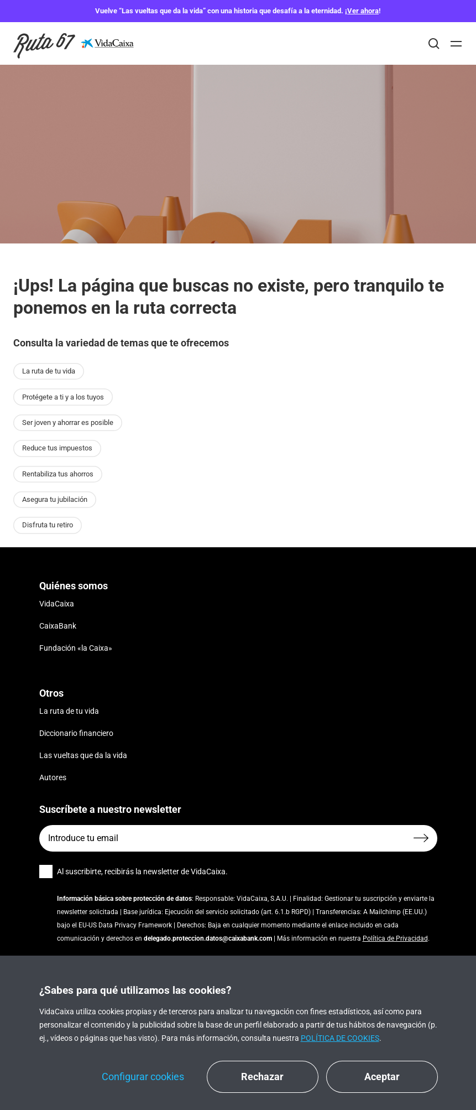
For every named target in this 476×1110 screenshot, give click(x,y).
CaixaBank (57, 625)
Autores (52, 777)
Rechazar (262, 1076)
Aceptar (382, 1076)
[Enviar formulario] (421, 838)
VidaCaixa (56, 603)
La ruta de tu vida (48, 371)
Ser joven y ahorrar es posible (67, 422)
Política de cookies (340, 1038)
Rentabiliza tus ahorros (57, 474)
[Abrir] (456, 43)
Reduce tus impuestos (57, 448)
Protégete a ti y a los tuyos (63, 397)
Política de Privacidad (395, 938)
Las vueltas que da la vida (83, 755)
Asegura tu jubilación (54, 499)
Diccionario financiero (76, 733)
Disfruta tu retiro (47, 525)
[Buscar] (434, 43)
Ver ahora (363, 11)
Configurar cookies (143, 1076)
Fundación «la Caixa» (75, 648)
